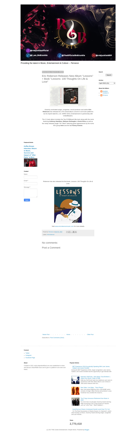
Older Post (90, 334)
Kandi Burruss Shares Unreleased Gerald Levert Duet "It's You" (91, 409)
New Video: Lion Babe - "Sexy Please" (92, 387)
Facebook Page (30, 357)
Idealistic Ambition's (106, 92)
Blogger (87, 430)
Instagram (29, 355)
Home (68, 334)
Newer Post (46, 334)
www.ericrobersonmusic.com (64, 226)
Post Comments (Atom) (57, 337)
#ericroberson (50, 234)
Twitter (28, 353)
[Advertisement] (68, 315)
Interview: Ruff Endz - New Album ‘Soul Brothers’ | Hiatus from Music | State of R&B (95, 377)
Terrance (105, 95)
